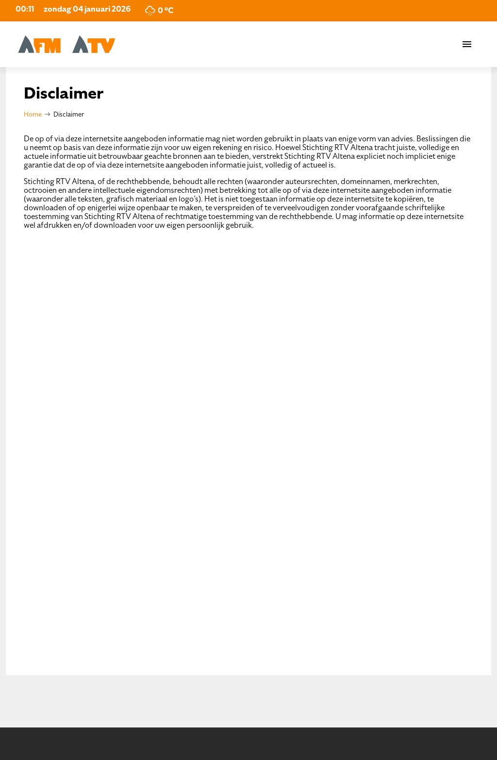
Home (33, 114)
